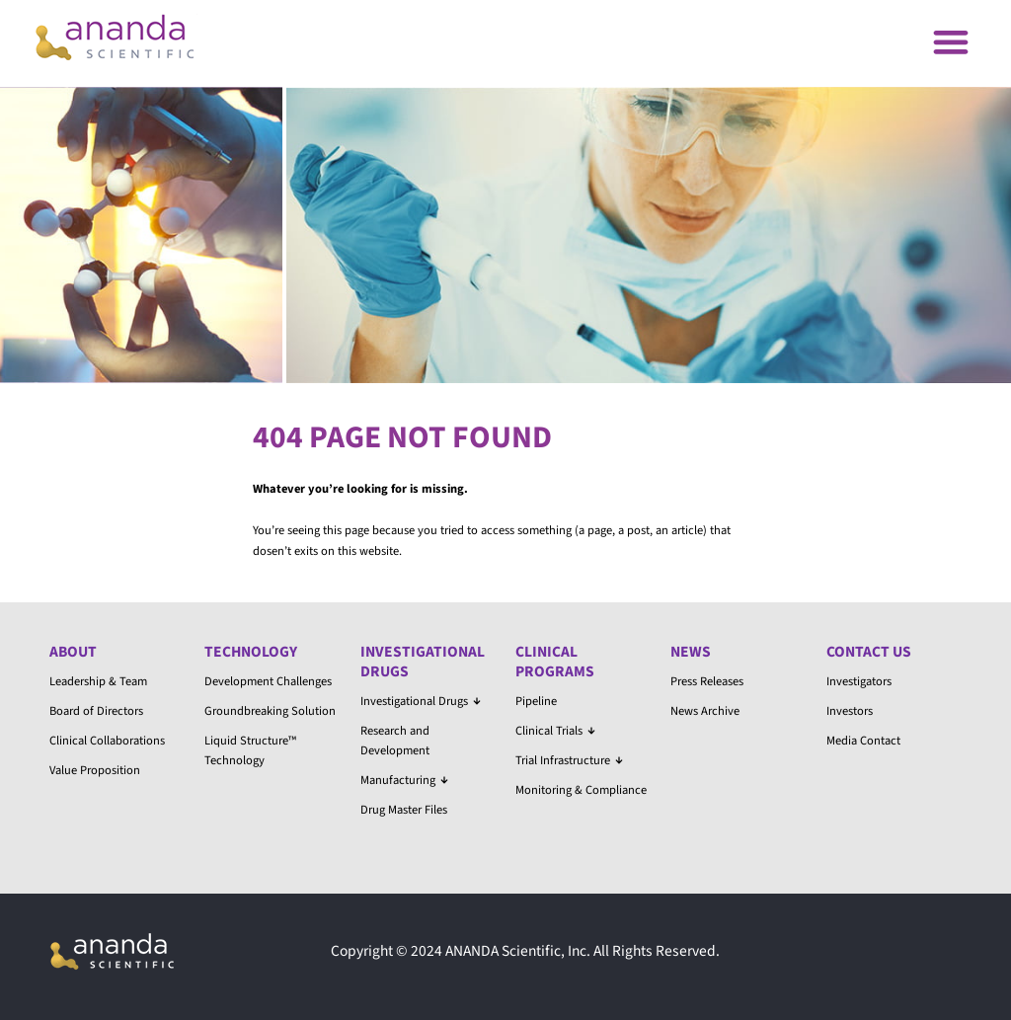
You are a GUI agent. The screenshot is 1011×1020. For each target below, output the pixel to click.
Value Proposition (94, 770)
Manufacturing (404, 780)
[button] (950, 41)
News (690, 652)
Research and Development (394, 740)
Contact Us (868, 652)
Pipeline (536, 701)
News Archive (704, 711)
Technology (250, 652)
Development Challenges (268, 681)
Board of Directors (96, 711)
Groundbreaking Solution (270, 711)
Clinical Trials (555, 731)
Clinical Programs (554, 661)
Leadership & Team (98, 681)
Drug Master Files (403, 810)
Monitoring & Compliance (581, 790)
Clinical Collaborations (107, 740)
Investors (849, 711)
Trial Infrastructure (569, 760)
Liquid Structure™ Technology (250, 750)
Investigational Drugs (422, 661)
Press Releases (706, 681)
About (73, 652)
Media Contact (863, 740)
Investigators (859, 681)
